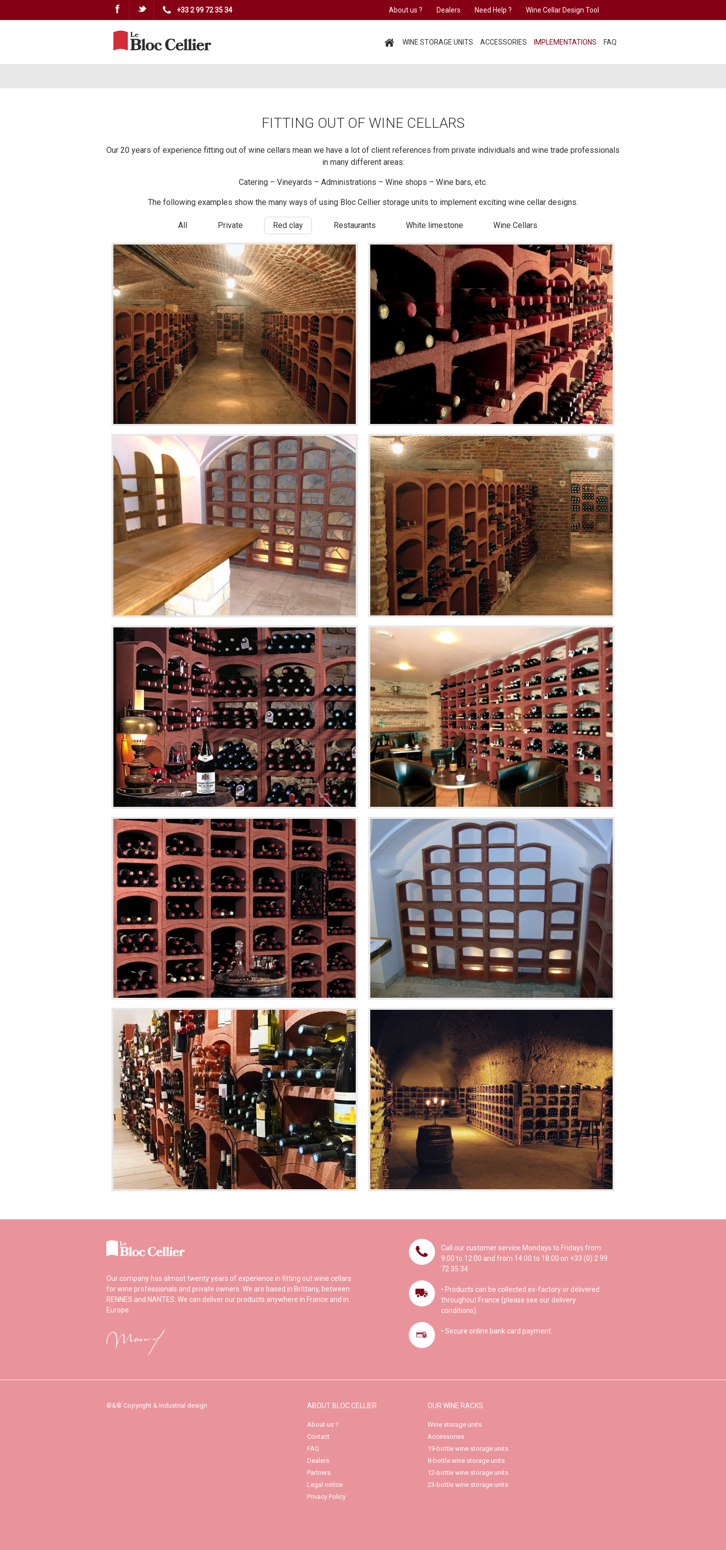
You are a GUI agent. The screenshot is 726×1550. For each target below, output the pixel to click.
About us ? (405, 10)
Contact (318, 1436)
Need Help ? (493, 10)
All (182, 225)
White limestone (434, 225)
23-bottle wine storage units (467, 1484)
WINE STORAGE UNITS (437, 42)
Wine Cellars (515, 225)
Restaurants (355, 225)
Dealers (449, 10)
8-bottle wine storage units (466, 1460)
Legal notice (325, 1484)
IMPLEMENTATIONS (565, 42)
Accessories (445, 1436)
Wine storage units (454, 1424)
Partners (319, 1472)
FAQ (610, 42)
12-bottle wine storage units (467, 1472)
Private (230, 225)
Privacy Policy (326, 1496)
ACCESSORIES (503, 42)
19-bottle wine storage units (467, 1448)
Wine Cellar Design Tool (562, 10)
